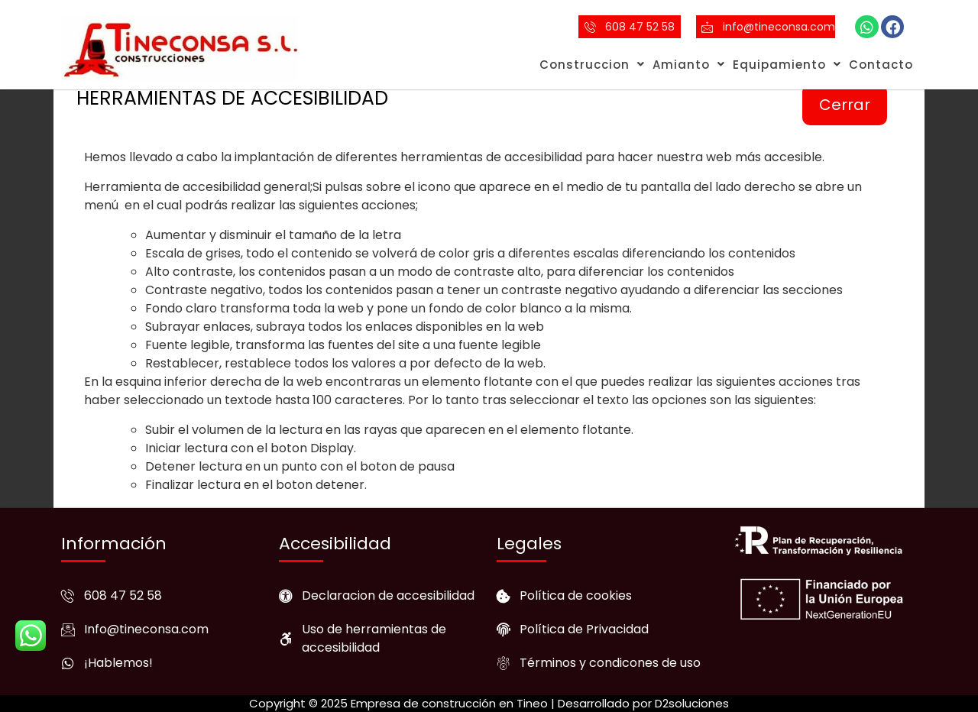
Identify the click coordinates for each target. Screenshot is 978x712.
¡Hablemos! (118, 663)
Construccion (592, 65)
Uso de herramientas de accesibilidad (374, 638)
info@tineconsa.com (779, 26)
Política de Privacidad (584, 629)
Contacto (881, 65)
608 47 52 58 (640, 26)
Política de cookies (576, 595)
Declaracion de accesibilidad (388, 595)
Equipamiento (787, 65)
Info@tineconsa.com (146, 629)
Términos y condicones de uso (610, 663)
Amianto (689, 65)
